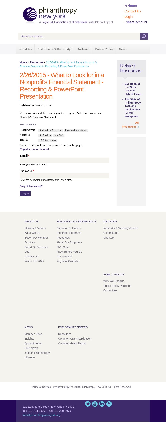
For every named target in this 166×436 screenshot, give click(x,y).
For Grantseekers (73, 327)
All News (30, 357)
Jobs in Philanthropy (37, 352)
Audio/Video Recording (51, 130)
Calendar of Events (68, 228)
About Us (25, 49)
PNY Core (62, 247)
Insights (29, 338)
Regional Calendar (67, 261)
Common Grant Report (72, 343)
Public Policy (104, 49)
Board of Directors (36, 247)
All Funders (45, 135)
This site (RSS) (109, 404)
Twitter (88, 404)
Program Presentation (76, 130)
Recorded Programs (68, 232)
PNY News (31, 348)
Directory (109, 237)
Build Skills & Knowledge (54, 49)
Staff (27, 251)
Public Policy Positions (117, 285)
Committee (110, 290)
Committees (110, 232)
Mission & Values (35, 228)
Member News (34, 333)
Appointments (33, 343)
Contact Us (132, 11)
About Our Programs (69, 242)
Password (27, 170)
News (123, 49)
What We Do (32, 232)
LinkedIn (102, 404)
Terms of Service (41, 386)
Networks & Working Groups (120, 228)
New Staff (58, 135)
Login (128, 17)
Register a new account (34, 149)
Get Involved (64, 256)
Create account (135, 22)
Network (84, 49)
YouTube (95, 404)
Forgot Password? (31, 186)
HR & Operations (48, 140)
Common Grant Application (74, 338)
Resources (36, 62)
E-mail (24, 155)
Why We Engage (113, 280)
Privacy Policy (61, 386)
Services (30, 242)
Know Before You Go (69, 251)
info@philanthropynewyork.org (41, 415)
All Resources (130, 124)
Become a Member (36, 237)
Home (132, 6)
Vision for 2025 (34, 261)
